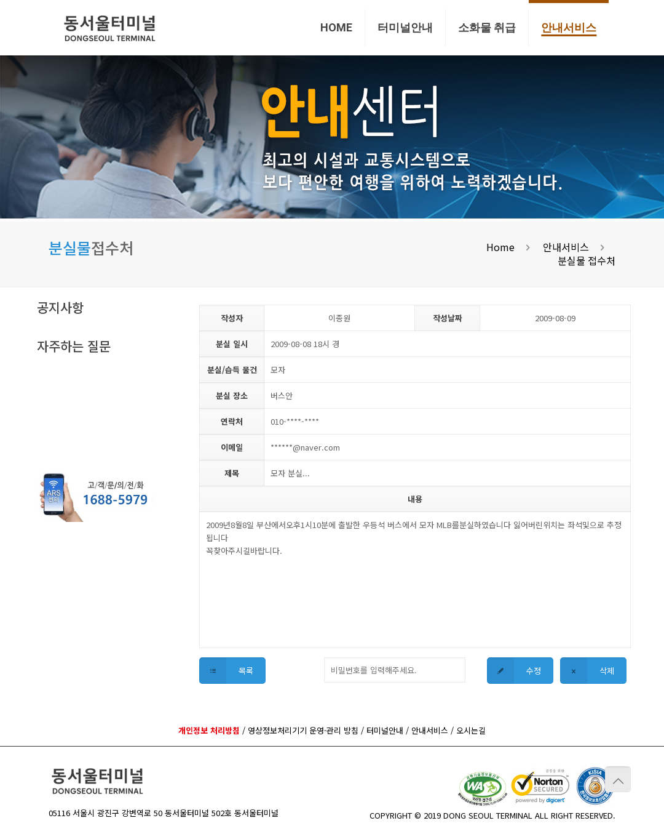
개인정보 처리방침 (209, 730)
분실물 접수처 (586, 260)
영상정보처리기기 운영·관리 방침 (303, 730)
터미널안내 (384, 730)
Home (500, 246)
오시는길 (471, 730)
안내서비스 (566, 246)
